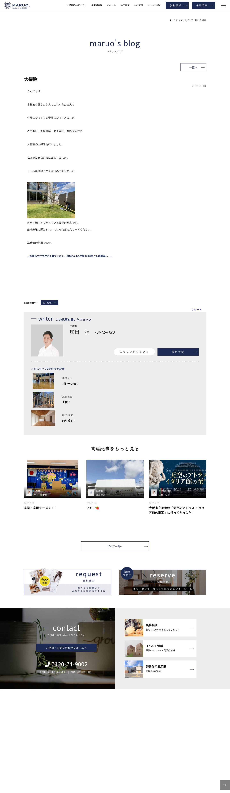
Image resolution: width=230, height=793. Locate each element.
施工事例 (125, 5)
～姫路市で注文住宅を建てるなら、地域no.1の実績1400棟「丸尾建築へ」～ (72, 256)
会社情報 (138, 5)
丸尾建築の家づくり (76, 5)
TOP (225, 785)
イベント (111, 5)
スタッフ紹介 (154, 5)
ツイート (196, 309)
